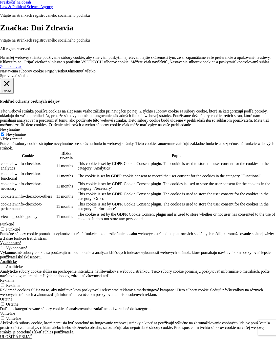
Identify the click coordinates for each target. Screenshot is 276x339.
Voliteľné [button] (7, 313)
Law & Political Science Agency (26, 7)
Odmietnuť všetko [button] (81, 71)
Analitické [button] (8, 261)
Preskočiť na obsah (15, 2)
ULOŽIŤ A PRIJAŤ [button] (16, 336)
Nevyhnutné (16, 134)
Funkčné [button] (7, 224)
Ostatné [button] (6, 299)
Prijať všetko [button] (55, 71)
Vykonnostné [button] (10, 243)
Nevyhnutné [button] (10, 129)
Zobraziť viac (11, 66)
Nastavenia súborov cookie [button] (22, 71)
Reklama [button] (7, 280)
